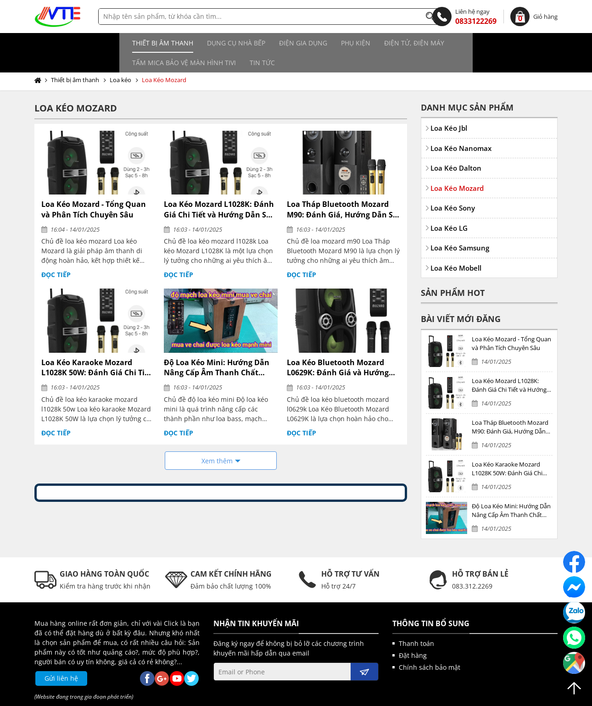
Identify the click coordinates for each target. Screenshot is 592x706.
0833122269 (464, 16)
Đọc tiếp (56, 254)
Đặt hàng (413, 635)
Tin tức (497, 43)
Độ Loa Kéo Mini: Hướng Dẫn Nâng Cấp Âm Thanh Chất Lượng (216, 348)
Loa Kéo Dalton (455, 148)
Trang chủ (39, 60)
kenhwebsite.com (386, 697)
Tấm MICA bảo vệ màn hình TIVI (419, 43)
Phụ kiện (264, 43)
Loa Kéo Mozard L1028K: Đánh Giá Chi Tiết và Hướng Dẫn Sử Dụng (219, 189)
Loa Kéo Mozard (164, 60)
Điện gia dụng (212, 43)
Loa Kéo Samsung (459, 228)
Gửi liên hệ (61, 658)
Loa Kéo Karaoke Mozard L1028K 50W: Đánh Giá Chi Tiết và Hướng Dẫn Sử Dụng (96, 348)
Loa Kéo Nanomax (460, 128)
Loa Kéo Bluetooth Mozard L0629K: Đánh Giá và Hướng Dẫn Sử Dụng (338, 348)
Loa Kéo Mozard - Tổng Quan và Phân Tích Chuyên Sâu (93, 189)
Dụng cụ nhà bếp (145, 43)
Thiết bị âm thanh (71, 43)
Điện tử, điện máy (323, 43)
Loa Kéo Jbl (448, 108)
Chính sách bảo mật (429, 647)
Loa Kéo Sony (452, 188)
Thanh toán (416, 623)
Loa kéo (120, 60)
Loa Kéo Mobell (455, 248)
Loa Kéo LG (449, 208)
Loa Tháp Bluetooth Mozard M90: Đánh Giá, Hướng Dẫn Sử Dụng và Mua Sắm (342, 189)
